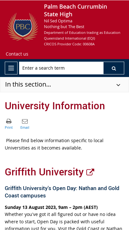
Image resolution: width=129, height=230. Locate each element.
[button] (113, 68)
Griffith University (49, 171)
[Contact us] (17, 54)
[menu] (11, 68)
